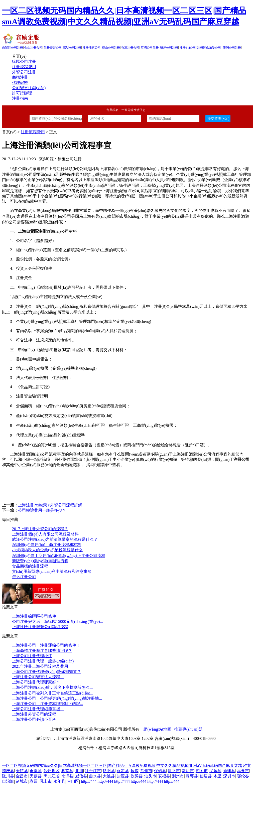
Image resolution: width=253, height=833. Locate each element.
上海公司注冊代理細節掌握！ (38, 709)
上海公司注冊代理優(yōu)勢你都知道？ (46, 671)
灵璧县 (192, 776)
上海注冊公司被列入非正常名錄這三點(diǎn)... (52, 693)
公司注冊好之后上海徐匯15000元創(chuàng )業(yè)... (57, 621)
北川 (79, 771)
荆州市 (178, 776)
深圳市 (229, 776)
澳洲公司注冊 (232, 47)
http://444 (88, 781)
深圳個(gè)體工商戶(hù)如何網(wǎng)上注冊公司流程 (58, 555)
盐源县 (123, 776)
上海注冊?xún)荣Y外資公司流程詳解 (50, 505)
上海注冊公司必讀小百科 (34, 719)
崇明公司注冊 (72, 47)
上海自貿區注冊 (32, 231)
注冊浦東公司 (92, 47)
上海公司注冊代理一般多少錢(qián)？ (43, 661)
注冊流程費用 (24, 67)
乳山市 (46, 781)
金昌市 (22, 776)
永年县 (59, 781)
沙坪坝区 (52, 771)
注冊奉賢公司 (53, 47)
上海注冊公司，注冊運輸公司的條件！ (46, 645)
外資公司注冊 (24, 72)
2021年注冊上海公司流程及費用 (40, 666)
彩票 (34, 781)
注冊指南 (20, 98)
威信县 (81, 776)
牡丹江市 (93, 771)
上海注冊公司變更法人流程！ (38, 677)
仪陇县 (137, 776)
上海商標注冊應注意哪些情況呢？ (42, 650)
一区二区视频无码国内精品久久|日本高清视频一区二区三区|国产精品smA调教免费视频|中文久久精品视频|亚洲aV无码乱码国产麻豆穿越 (122, 765)
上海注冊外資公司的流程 (34, 714)
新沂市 (188, 771)
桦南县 (67, 771)
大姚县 (109, 776)
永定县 (123, 771)
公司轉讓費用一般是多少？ (42, 510)
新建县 (229, 771)
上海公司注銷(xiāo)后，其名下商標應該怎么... (52, 687)
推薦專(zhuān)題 (188, 729)
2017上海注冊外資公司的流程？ (40, 529)
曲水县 (95, 776)
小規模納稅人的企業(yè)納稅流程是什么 (47, 550)
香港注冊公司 (130, 47)
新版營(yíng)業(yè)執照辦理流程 (40, 561)
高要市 (243, 771)
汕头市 (150, 776)
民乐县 (215, 771)
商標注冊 (20, 77)
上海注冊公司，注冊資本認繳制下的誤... (47, 704)
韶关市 (202, 771)
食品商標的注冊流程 (30, 566)
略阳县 (109, 771)
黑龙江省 (52, 776)
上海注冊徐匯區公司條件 (34, 616)
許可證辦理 (22, 93)
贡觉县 (36, 771)
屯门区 (73, 781)
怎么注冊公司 (24, 577)
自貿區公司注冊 (12, 47)
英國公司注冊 (150, 47)
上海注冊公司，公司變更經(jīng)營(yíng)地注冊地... (57, 698)
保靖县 (160, 771)
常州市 (146, 771)
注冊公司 (241, 459)
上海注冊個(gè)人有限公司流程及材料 (45, 534)
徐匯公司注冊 (24, 61)
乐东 (135, 771)
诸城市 (22, 781)
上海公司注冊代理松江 (32, 656)
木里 (217, 776)
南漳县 (67, 776)
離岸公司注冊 (169, 47)
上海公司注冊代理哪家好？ (36, 682)
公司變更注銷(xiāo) (29, 88)
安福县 (164, 776)
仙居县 (206, 776)
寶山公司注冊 (111, 47)
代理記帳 (20, 82)
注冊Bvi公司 (188, 47)
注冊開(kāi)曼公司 (209, 47)
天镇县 (22, 771)
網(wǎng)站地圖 (157, 729)
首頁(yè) (19, 56)
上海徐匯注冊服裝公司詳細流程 (40, 627)
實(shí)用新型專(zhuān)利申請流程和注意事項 (52, 571)
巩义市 (174, 771)
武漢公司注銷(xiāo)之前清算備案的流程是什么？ (55, 539)
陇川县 (8, 776)
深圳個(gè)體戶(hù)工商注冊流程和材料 (46, 544)
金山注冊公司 (33, 47)
